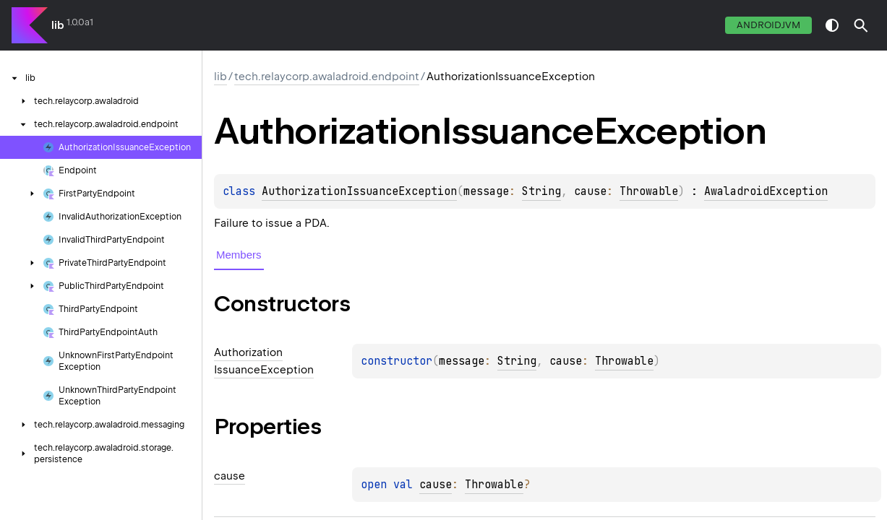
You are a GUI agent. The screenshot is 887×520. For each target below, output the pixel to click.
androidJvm (768, 25)
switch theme (832, 25)
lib (57, 25)
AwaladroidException (766, 191)
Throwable (649, 191)
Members (239, 254)
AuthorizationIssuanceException (359, 191)
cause (435, 484)
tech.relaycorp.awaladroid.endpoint (326, 76)
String (541, 191)
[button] (861, 25)
